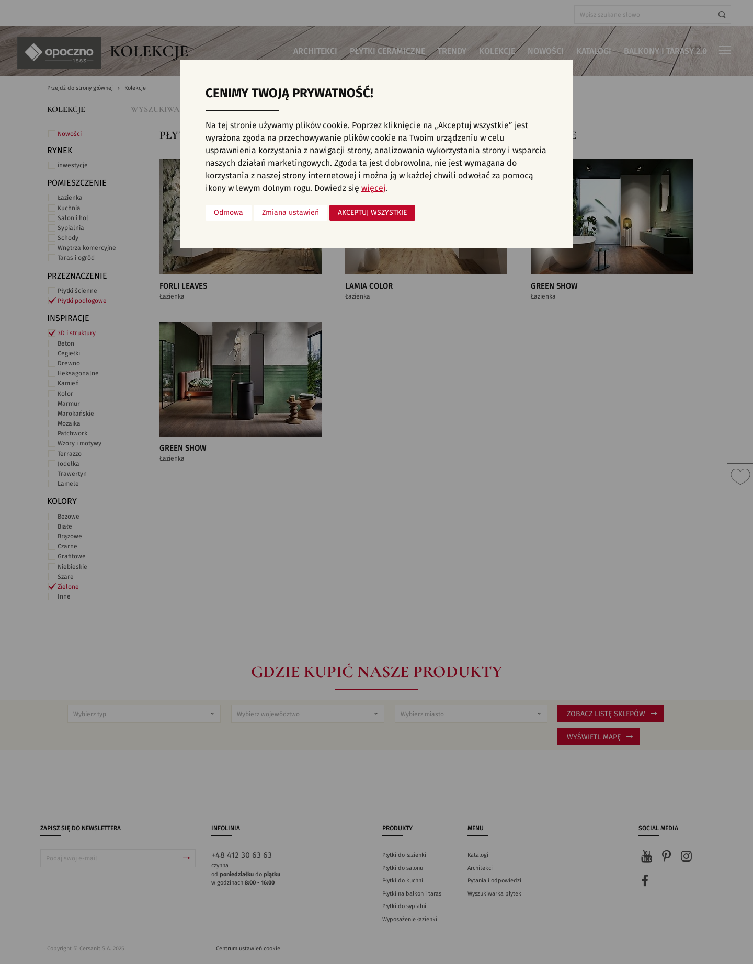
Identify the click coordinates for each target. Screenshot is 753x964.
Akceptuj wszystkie (372, 212)
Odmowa (228, 212)
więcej (373, 188)
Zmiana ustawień (290, 212)
